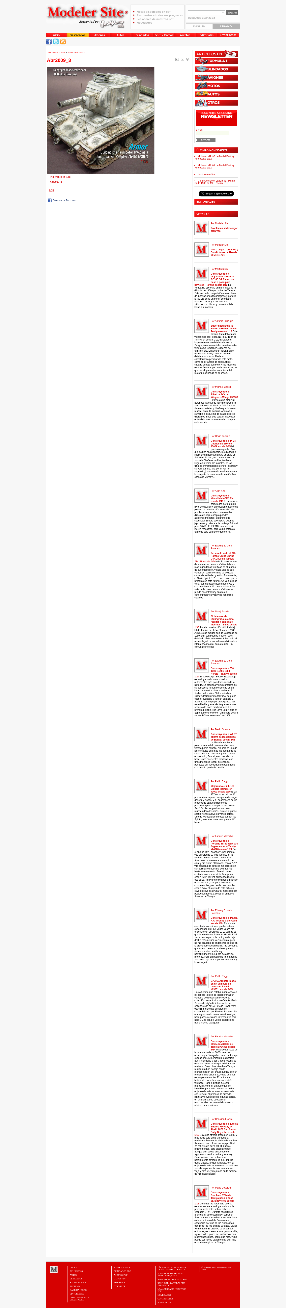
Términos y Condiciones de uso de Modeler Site (171, 1268)
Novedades (164, 1295)
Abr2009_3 (80, 52)
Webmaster (164, 1302)
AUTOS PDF (119, 1282)
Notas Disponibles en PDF (172, 1279)
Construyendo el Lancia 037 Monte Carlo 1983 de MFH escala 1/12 (214, 182)
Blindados (76, 1278)
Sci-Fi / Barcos (78, 1282)
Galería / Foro (78, 1290)
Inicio (73, 1267)
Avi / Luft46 (76, 1271)
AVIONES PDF (121, 1275)
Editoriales (77, 1294)
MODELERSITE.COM (56, 52)
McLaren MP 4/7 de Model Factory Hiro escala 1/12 (214, 166)
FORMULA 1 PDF (122, 1267)
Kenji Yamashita (206, 174)
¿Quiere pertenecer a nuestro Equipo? (170, 1274)
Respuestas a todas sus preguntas (171, 1284)
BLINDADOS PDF (122, 1271)
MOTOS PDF (120, 1278)
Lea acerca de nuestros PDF (171, 1290)
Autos (73, 1275)
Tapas (70, 52)
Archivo (75, 1286)
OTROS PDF (119, 1286)
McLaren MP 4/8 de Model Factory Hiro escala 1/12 (214, 157)
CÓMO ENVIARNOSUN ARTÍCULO (79, 1298)
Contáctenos (165, 1298)
